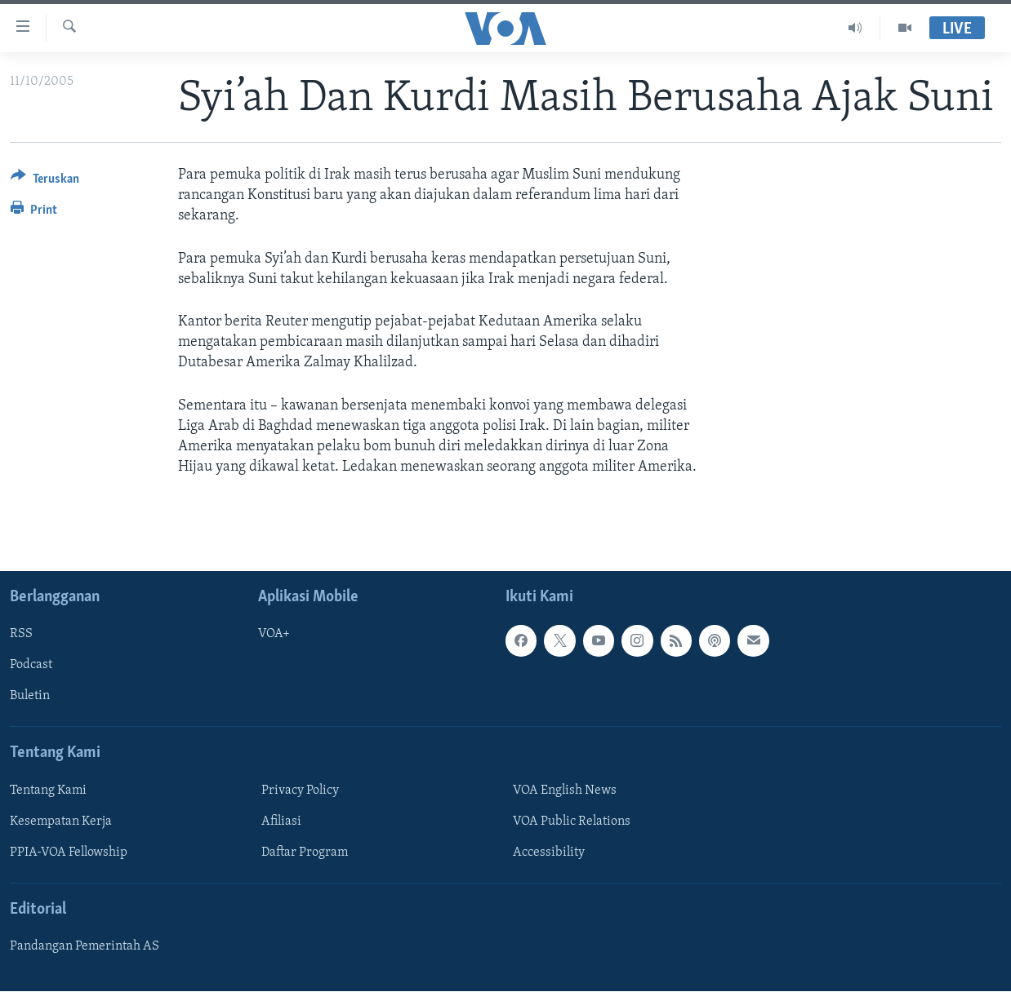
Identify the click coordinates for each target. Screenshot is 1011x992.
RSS (21, 634)
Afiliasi (281, 821)
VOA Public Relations (571, 821)
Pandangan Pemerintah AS (84, 947)
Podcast (31, 665)
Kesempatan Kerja (61, 821)
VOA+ (274, 634)
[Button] (45, 181)
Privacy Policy (300, 790)
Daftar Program (304, 852)
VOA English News (565, 790)
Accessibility (549, 852)
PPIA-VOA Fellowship (68, 852)
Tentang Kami (48, 790)
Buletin (30, 696)
